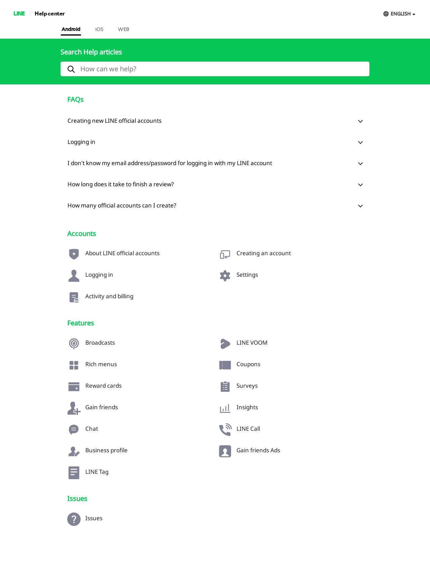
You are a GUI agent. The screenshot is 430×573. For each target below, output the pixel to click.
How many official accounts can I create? (122, 205)
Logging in (81, 142)
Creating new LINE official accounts (115, 120)
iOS (99, 29)
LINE (19, 13)
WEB (123, 29)
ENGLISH (401, 13)
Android (70, 29)
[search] (215, 69)
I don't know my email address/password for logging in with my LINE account (170, 163)
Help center (50, 13)
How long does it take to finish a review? (121, 184)
